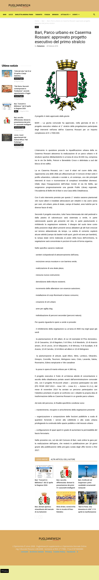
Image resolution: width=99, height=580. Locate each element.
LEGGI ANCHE (42, 459)
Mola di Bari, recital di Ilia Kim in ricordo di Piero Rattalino (65, 509)
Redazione (41, 46)
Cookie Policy (59, 551)
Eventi (76, 14)
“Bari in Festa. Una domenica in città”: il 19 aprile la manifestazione (87, 509)
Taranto (38, 14)
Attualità (66, 14)
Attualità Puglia (19, 127)
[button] (94, 14)
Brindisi (55, 14)
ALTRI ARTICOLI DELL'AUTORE (63, 459)
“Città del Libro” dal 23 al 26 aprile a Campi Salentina (22, 73)
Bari (4, 14)
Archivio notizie (37, 551)
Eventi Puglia (19, 78)
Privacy (48, 551)
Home (37, 21)
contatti (24, 551)
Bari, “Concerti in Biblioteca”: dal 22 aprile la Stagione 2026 (44, 482)
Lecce (11, 14)
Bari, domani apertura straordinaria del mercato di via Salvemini (44, 509)
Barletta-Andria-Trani (24, 14)
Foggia (47, 14)
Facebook (71, 551)
